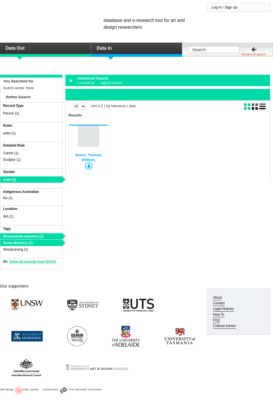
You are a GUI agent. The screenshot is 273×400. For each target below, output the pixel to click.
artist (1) (9, 133)
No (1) (8, 198)
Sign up (231, 7)
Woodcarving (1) (15, 249)
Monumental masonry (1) (23, 236)
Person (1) (11, 113)
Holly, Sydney (30, 389)
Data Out (15, 48)
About (217, 297)
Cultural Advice (224, 326)
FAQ (216, 320)
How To (218, 314)
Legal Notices (223, 309)
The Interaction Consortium (85, 389)
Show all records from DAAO (32, 262)
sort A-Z (97, 106)
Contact (219, 303)
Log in (217, 7)
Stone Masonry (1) (18, 243)
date (132, 106)
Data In (104, 48)
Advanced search (254, 54)
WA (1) (8, 216)
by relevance (116, 106)
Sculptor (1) (12, 160)
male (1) (9, 180)
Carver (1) (10, 153)
